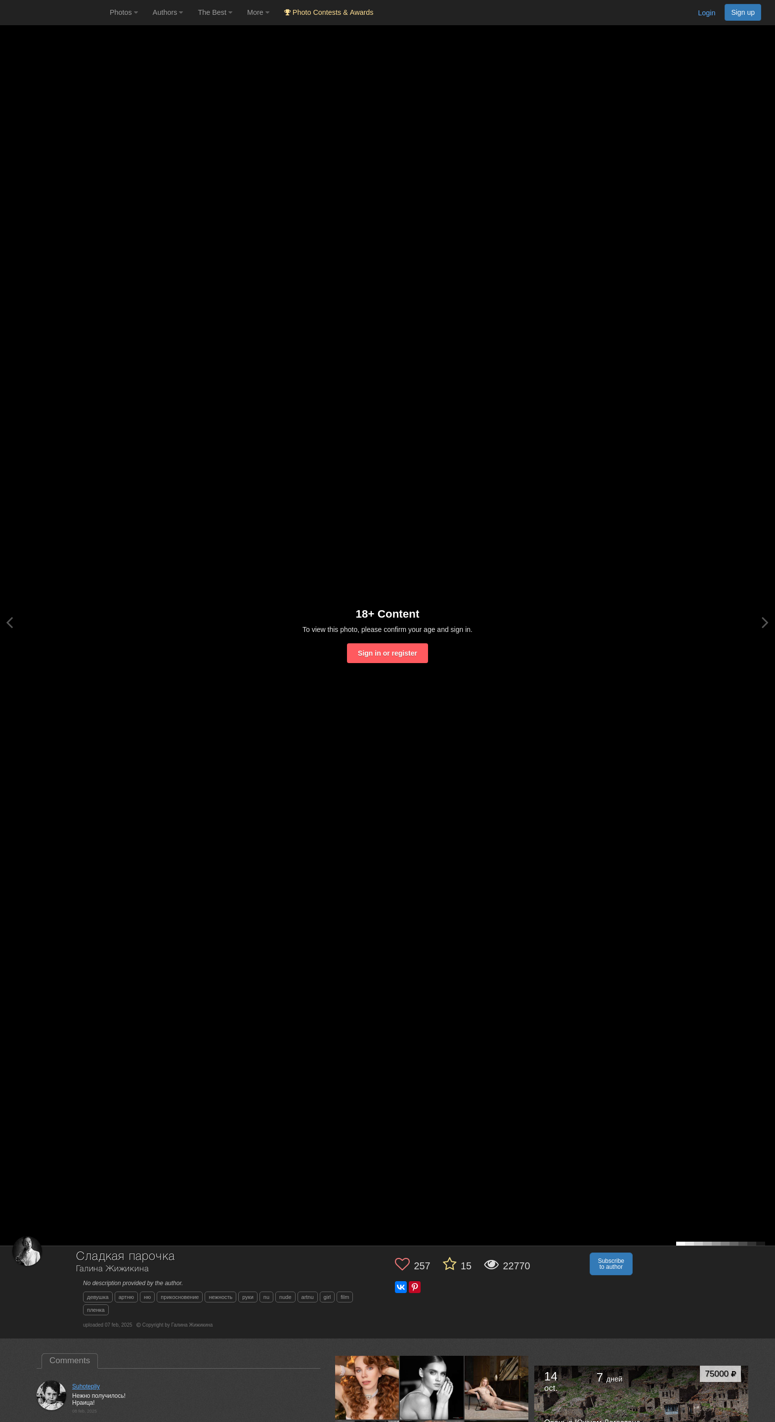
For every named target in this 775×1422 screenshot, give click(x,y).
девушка (98, 1297)
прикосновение (180, 1297)
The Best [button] (215, 12)
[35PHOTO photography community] (53, 12)
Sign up (743, 12)
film (345, 1297)
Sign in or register (387, 653)
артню (126, 1297)
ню (147, 1297)
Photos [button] (124, 12)
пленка (96, 1310)
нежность (220, 1297)
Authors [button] (168, 12)
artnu (307, 1297)
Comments (69, 1360)
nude (285, 1297)
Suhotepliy (86, 1386)
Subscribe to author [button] (611, 1263)
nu (266, 1297)
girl (327, 1297)
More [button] (258, 12)
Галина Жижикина (112, 1269)
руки (247, 1297)
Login (706, 12)
